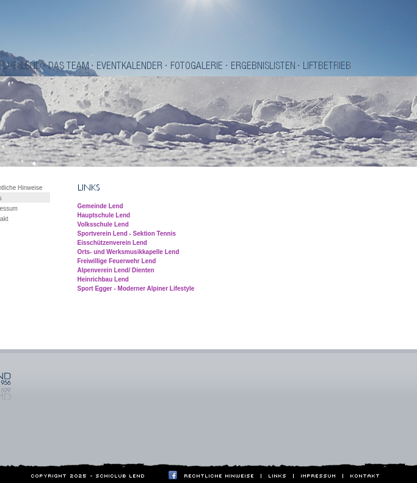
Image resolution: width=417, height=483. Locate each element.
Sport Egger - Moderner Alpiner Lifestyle (136, 288)
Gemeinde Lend (100, 206)
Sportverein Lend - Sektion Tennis (127, 233)
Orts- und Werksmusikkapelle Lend (128, 252)
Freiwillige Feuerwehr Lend (117, 261)
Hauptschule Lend (104, 215)
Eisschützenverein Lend (112, 242)
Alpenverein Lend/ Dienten (116, 270)
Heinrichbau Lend (103, 279)
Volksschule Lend (103, 224)
